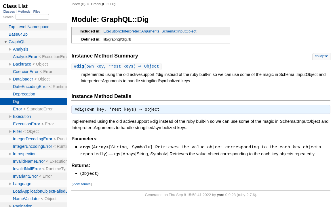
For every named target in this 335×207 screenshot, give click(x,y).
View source (82, 184)
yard (220, 195)
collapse (321, 56)
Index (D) (78, 4)
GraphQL (98, 4)
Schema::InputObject (178, 31)
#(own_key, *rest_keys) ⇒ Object (117, 66)
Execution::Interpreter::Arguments (131, 31)
